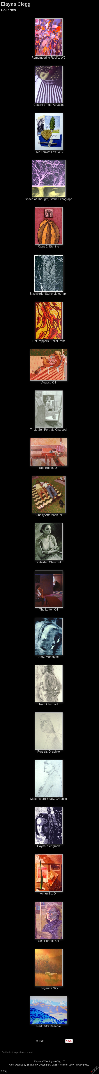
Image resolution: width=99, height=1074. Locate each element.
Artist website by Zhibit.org (23, 1064)
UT (63, 1061)
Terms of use (66, 1064)
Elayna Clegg (16, 4)
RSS (3, 1071)
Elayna (37, 1061)
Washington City (51, 1061)
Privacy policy (82, 1064)
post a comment (24, 1052)
